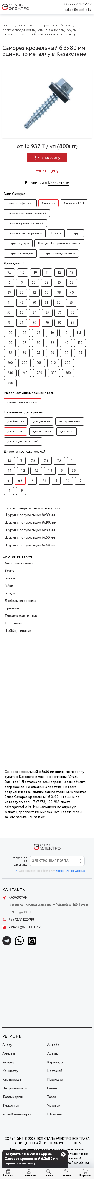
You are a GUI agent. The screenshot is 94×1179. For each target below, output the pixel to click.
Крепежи (12, 608)
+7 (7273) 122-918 (77, 4)
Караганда (55, 1062)
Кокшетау (10, 1071)
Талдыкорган (12, 1097)
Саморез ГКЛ (74, 203)
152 (9, 353)
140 (66, 343)
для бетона (15, 421)
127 (23, 343)
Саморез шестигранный (24, 233)
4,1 (9, 470)
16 (8, 282)
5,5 (74, 470)
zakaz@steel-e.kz (78, 9)
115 (79, 333)
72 (72, 313)
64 (34, 313)
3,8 (46, 460)
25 (59, 282)
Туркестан (10, 1105)
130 (38, 343)
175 (37, 353)
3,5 (33, 460)
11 (47, 272)
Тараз (51, 1097)
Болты (10, 570)
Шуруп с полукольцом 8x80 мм (30, 515)
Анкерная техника (19, 563)
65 (47, 313)
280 (39, 373)
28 (72, 282)
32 (34, 292)
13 (71, 272)
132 (51, 343)
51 (46, 302)
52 (59, 302)
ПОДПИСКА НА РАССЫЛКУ (20, 860)
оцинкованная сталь (22, 402)
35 (46, 292)
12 (59, 272)
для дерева (41, 421)
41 (9, 302)
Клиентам (29, 1175)
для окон (66, 431)
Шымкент (55, 1114)
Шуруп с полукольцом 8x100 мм (30, 522)
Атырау (8, 1062)
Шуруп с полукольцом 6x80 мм (30, 530)
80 (34, 323)
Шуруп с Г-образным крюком (59, 243)
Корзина (85, 1175)
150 (80, 343)
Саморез (48, 203)
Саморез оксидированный (26, 213)
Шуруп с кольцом (20, 253)
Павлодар (55, 1079)
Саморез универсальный (25, 223)
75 (9, 323)
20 (34, 282)
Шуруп (75, 233)
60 (21, 313)
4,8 (50, 470)
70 (60, 313)
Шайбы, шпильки (18, 631)
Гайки (9, 585)
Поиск (48, 1175)
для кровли (15, 431)
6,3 (20, 481)
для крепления (70, 421)
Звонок (66, 1175)
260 (25, 373)
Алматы (8, 1053)
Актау (7, 1044)
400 (10, 383)
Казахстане (58, 183)
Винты (10, 578)
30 (21, 292)
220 (67, 363)
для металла (42, 431)
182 (65, 353)
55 (71, 302)
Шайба (56, 233)
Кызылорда (11, 1079)
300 (53, 373)
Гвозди (10, 593)
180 (51, 353)
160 (23, 353)
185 (79, 353)
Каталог (8, 1175)
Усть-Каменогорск (17, 1114)
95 (72, 323)
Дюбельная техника (20, 600)
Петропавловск (14, 1088)
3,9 (59, 460)
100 (9, 333)
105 (38, 333)
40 (72, 292)
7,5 (44, 481)
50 (34, 302)
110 (51, 333)
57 (9, 313)
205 (39, 363)
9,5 (9, 272)
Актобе (53, 1044)
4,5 (36, 470)
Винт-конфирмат (20, 203)
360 (68, 373)
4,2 (22, 470)
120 (9, 343)
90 (47, 323)
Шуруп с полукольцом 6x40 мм (30, 545)
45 (21, 302)
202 (24, 363)
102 (23, 333)
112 (65, 333)
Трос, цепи (13, 623)
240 (10, 373)
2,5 (9, 460)
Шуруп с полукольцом (58, 253)
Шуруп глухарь (18, 243)
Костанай (54, 1071)
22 (46, 282)
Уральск (53, 1105)
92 (60, 323)
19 (21, 282)
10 (35, 272)
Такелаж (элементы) (21, 615)
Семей (52, 1088)
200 (10, 363)
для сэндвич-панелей (23, 441)
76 (21, 323)
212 (53, 363)
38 (59, 292)
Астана (52, 1053)
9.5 (22, 272)
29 (9, 292)
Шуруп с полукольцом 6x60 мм (30, 537)
